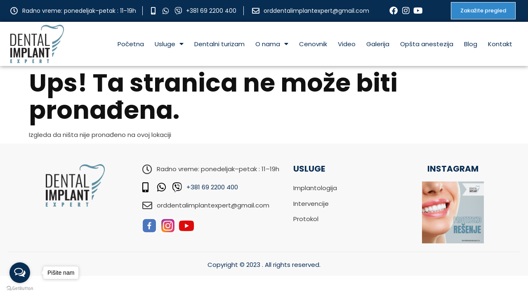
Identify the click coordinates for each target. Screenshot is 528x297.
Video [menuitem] (347, 44)
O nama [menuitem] (271, 44)
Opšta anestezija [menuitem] (426, 44)
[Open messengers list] (19, 272)
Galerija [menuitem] (377, 44)
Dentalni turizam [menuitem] (219, 44)
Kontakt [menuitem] (500, 44)
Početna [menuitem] (131, 44)
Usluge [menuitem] (169, 44)
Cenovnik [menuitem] (313, 44)
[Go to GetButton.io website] (20, 288)
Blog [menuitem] (470, 44)
